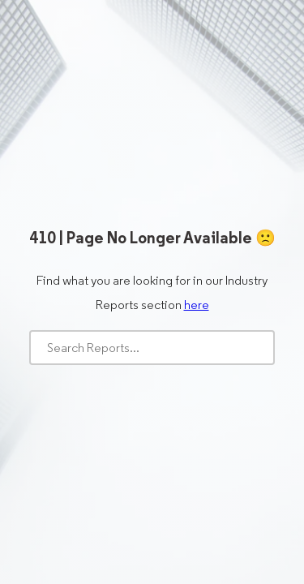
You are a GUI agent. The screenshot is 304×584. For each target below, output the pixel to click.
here (196, 304)
